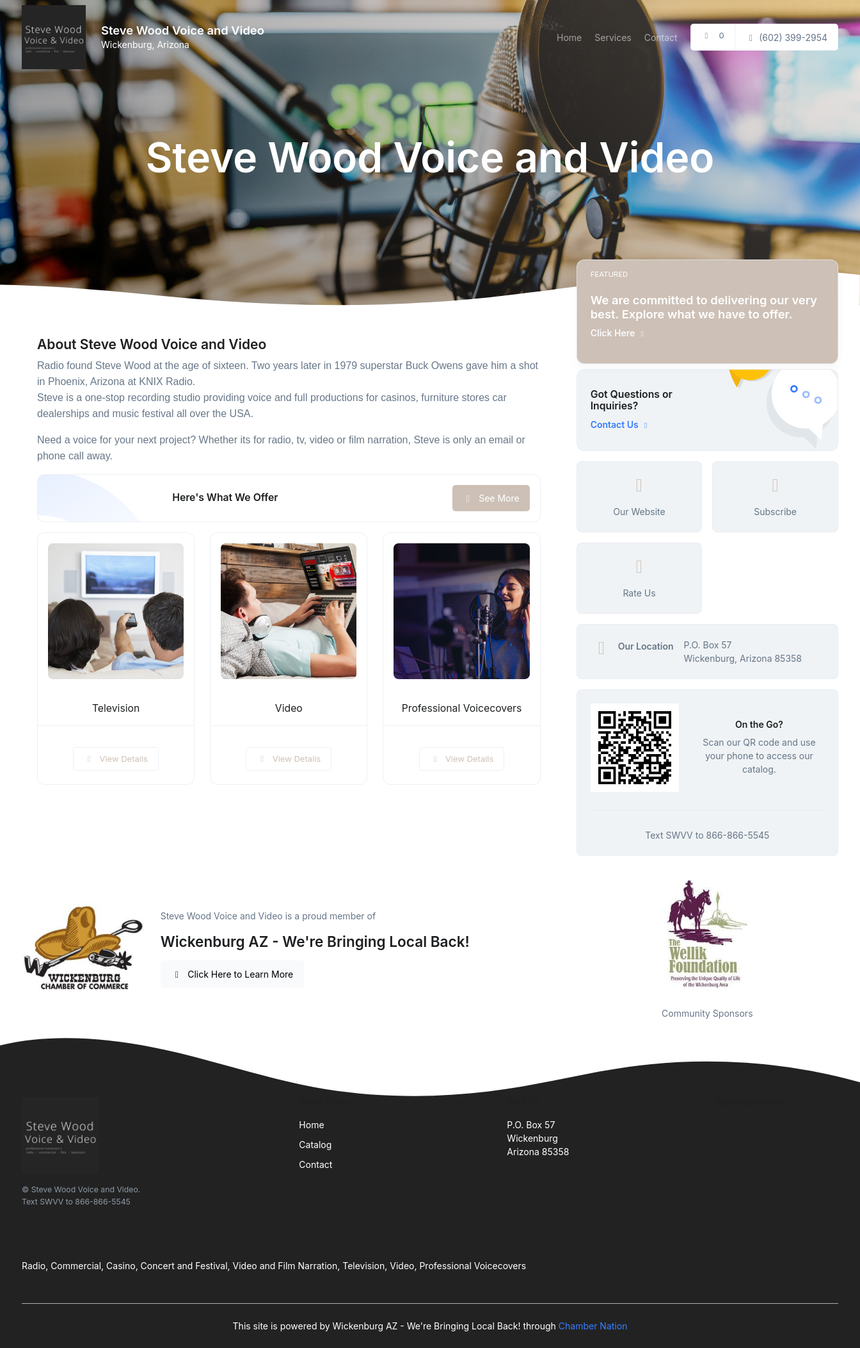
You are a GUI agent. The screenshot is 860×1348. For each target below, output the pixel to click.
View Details (116, 758)
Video (289, 708)
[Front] (56, 37)
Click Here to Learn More (232, 974)
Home (569, 37)
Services (612, 37)
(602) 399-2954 (786, 37)
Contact (661, 37)
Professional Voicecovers (462, 708)
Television (115, 708)
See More (491, 498)
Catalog (315, 1144)
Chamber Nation (593, 1325)
